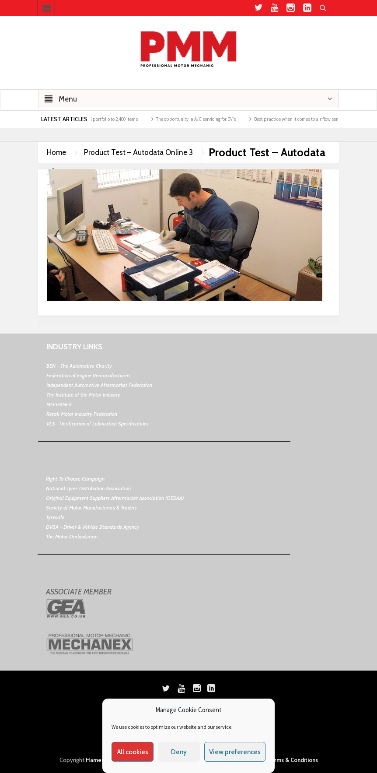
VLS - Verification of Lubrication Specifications (97, 423)
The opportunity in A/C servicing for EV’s (199, 119)
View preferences (235, 752)
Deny (179, 752)
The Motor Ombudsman (72, 536)
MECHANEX (59, 404)
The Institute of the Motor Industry (83, 394)
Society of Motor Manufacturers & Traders (91, 507)
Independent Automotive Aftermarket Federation (99, 385)
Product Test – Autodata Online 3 (138, 152)
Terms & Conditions (292, 759)
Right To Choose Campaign (75, 478)
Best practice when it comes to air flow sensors (304, 119)
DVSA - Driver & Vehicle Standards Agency (92, 527)
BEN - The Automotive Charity (79, 365)
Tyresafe (55, 517)
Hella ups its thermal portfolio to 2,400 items (97, 119)
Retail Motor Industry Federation (81, 414)
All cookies (132, 752)
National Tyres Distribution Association (88, 488)
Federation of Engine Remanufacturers (88, 375)
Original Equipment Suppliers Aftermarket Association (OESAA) (115, 498)
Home (56, 152)
